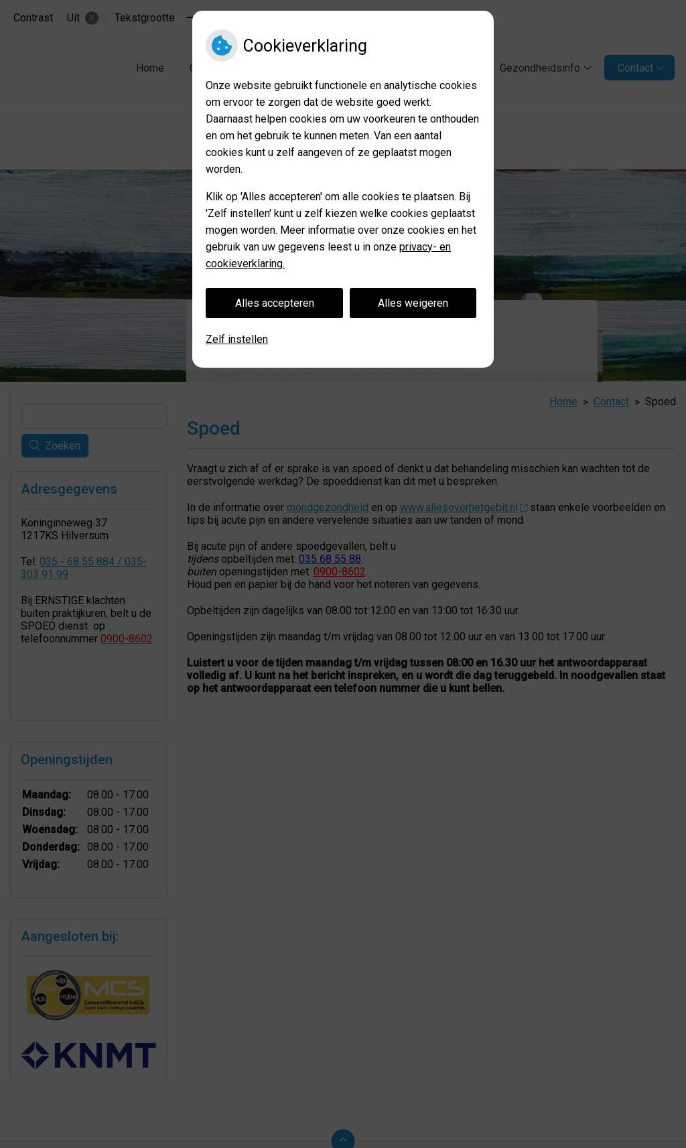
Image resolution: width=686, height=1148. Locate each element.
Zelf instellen (237, 339)
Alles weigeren (413, 303)
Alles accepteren (274, 303)
